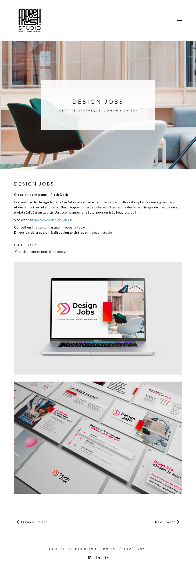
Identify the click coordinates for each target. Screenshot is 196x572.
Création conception (31, 252)
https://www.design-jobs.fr (51, 220)
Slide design (58, 252)
